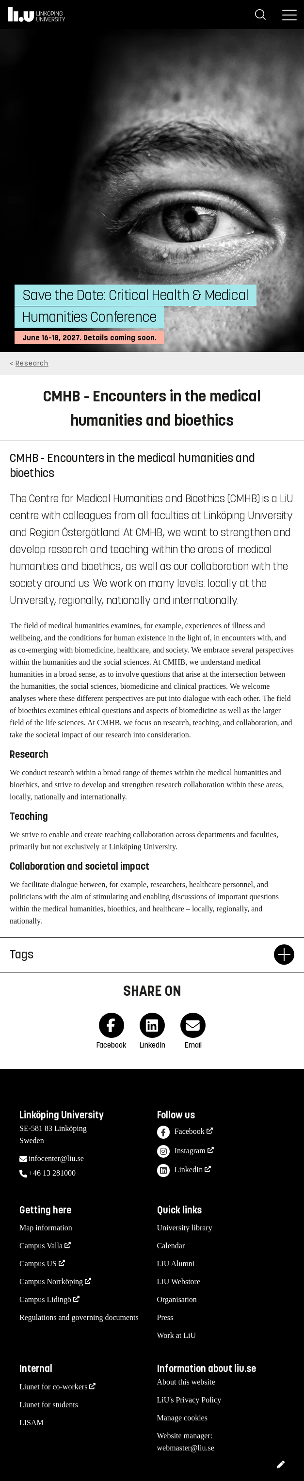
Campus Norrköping (51, 1281)
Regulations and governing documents (79, 1317)
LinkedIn (180, 1170)
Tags (142, 954)
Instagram (181, 1151)
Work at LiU (176, 1335)
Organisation (177, 1299)
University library (184, 1228)
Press (165, 1317)
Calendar (171, 1246)
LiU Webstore (179, 1281)
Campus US (38, 1263)
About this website (186, 1382)
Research (32, 363)
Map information (45, 1228)
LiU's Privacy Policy (189, 1400)
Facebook (181, 1132)
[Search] (260, 14)
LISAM (31, 1422)
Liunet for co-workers (53, 1387)
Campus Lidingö (45, 1299)
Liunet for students (48, 1405)
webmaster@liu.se (185, 1448)
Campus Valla (41, 1246)
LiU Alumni (176, 1263)
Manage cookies (182, 1418)
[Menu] (289, 14)
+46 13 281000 (52, 1173)
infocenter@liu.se (56, 1158)
